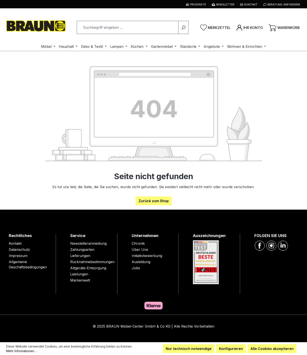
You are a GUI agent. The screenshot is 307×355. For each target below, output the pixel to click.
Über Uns (140, 249)
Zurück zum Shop (153, 201)
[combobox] (127, 27)
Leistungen (79, 274)
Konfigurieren (231, 348)
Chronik (138, 243)
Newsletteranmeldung (88, 243)
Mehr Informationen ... (21, 351)
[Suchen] (183, 27)
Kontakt (15, 243)
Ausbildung (141, 262)
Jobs (136, 268)
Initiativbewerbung (147, 255)
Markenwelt (80, 280)
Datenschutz (19, 249)
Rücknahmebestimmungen (92, 262)
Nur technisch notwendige (189, 348)
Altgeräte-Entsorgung (88, 268)
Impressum (18, 255)
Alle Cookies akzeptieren (272, 348)
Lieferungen (80, 255)
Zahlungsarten (82, 249)
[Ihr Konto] (249, 27)
